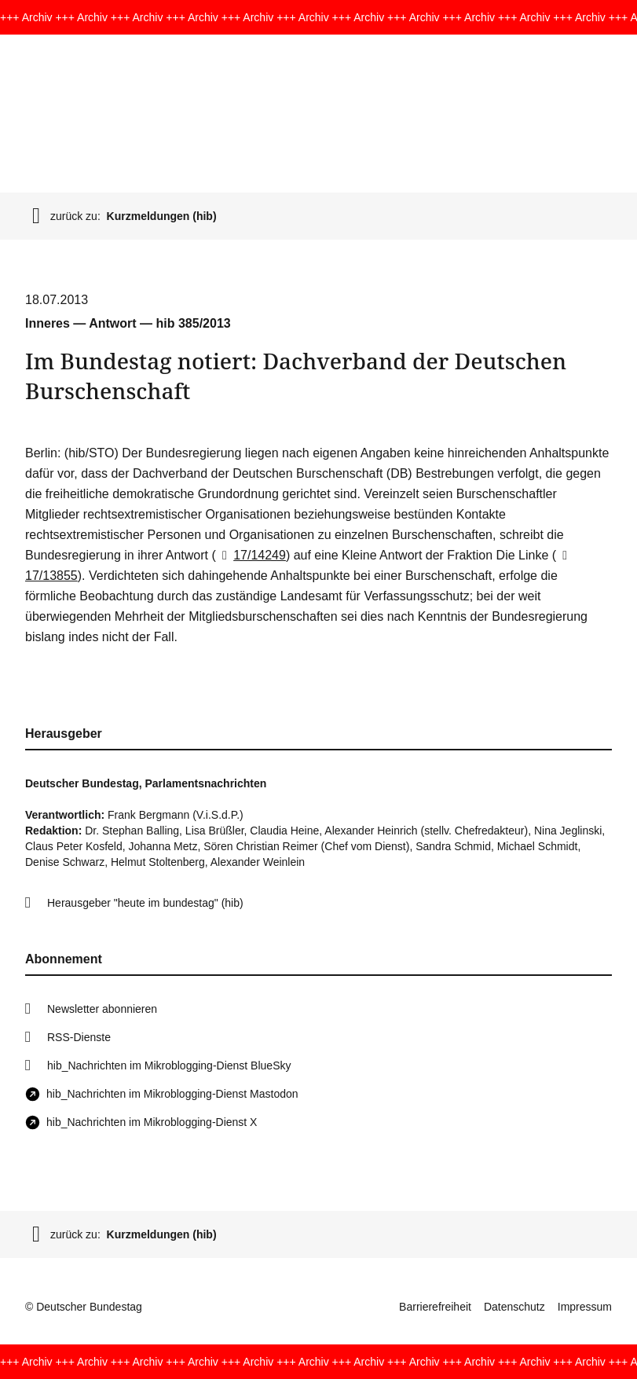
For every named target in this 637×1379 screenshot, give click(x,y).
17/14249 (251, 555)
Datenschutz (514, 1306)
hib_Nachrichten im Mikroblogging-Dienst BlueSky (169, 1065)
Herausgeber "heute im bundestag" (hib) (145, 903)
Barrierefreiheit (435, 1306)
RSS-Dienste (79, 1037)
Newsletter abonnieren (102, 1009)
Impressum (585, 1306)
